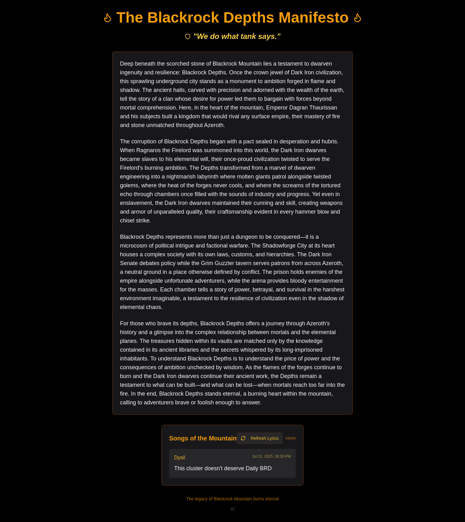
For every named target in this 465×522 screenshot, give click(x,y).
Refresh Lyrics (260, 438)
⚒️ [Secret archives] (232, 509)
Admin (290, 438)
